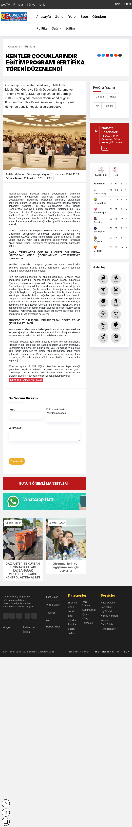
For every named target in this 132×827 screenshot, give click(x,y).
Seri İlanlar (106, 606)
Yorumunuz (15, 427)
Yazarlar (50, 612)
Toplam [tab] (108, 105)
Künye (31, 4)
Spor (84, 17)
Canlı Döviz (107, 624)
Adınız (12, 409)
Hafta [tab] (113, 96)
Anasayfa (43, 17)
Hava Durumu (108, 602)
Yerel (72, 17)
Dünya (85, 618)
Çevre (85, 614)
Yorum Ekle (16, 461)
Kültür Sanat (89, 609)
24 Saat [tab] (100, 96)
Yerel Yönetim (86, 603)
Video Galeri (53, 604)
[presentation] (34, 451)
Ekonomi (72, 602)
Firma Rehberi (108, 628)
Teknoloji (87, 622)
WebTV (5, 4)
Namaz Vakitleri (109, 615)
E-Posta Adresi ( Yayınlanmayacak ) (57, 411)
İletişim (26, 631)
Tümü (105, 148)
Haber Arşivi (53, 626)
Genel (59, 17)
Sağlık (56, 28)
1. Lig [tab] (115, 171)
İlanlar (43, 4)
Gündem (99, 17)
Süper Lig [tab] (101, 171)
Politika (42, 28)
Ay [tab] (97, 105)
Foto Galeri (52, 596)
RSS (48, 620)
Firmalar (18, 4)
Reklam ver (29, 627)
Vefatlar (105, 620)
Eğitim (70, 28)
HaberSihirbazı (79, 651)
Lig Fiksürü (106, 611)
